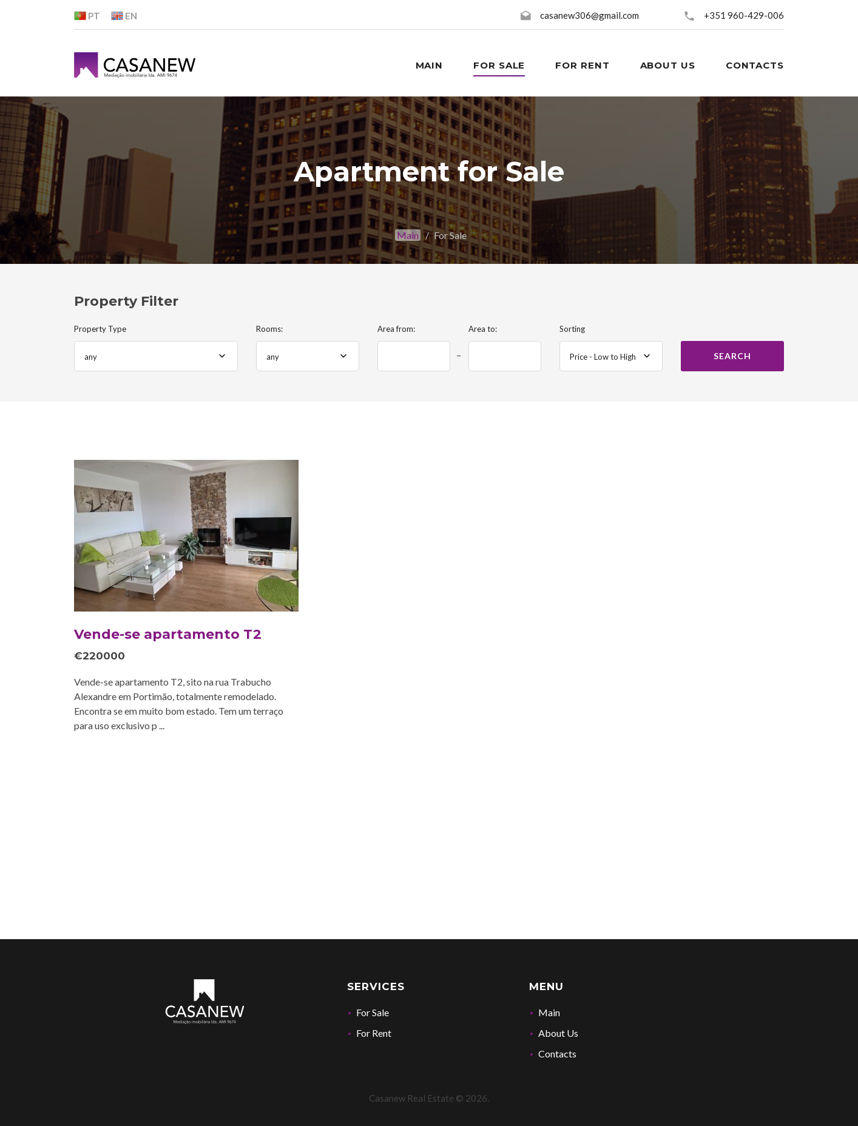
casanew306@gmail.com (589, 15)
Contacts (557, 1053)
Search (732, 356)
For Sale (372, 1012)
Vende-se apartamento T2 (168, 634)
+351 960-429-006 (744, 15)
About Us (558, 1033)
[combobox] (156, 356)
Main (408, 235)
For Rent (373, 1033)
